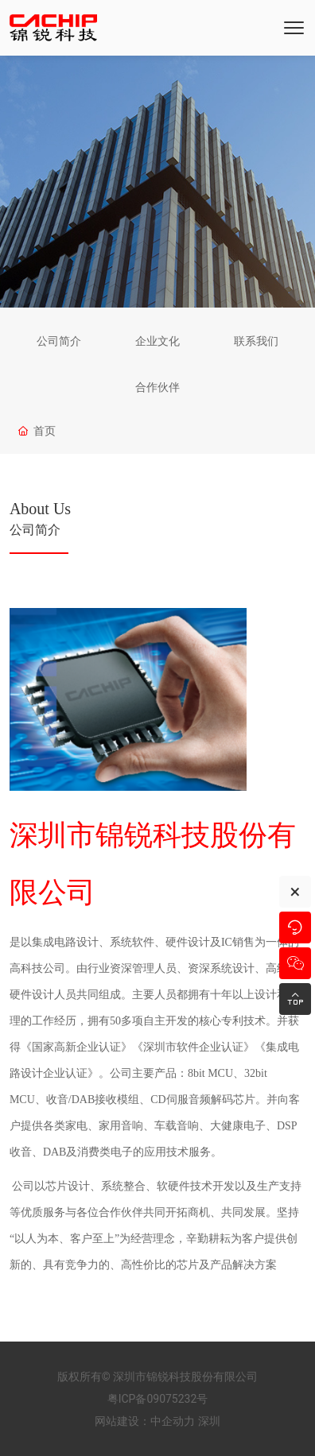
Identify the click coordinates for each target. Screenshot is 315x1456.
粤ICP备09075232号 (157, 1398)
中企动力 (172, 1421)
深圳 (209, 1421)
